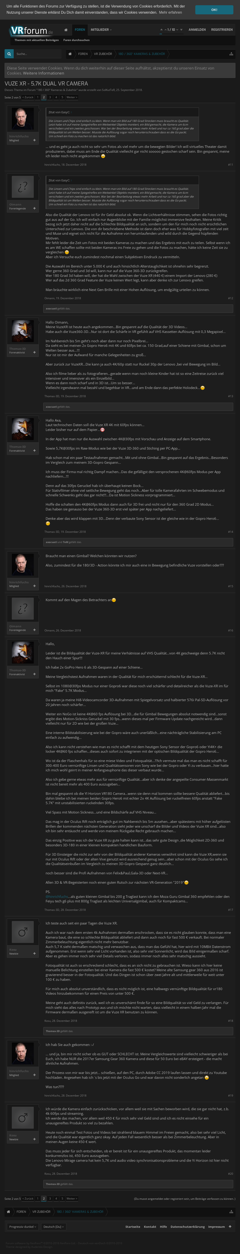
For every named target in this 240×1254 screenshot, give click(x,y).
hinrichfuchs (19, 136)
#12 (230, 298)
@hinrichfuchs (57, 896)
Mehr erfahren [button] (170, 12)
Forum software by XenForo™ (41, 1251)
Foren (84, 30)
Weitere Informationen (43, 73)
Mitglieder (104, 30)
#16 (230, 630)
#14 (230, 531)
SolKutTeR (108, 90)
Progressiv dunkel (21, 1235)
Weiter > (72, 97)
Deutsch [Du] (52, 1235)
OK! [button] (214, 10)
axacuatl (51, 308)
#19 (230, 1095)
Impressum (216, 1235)
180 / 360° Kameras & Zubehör (57, 90)
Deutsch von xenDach (100, 1251)
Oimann (15, 204)
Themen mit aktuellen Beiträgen (92, 40)
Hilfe (163, 1235)
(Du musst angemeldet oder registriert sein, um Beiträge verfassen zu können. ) (184, 1199)
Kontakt (150, 1235)
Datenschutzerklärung (188, 1235)
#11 (230, 164)
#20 (230, 1173)
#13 (230, 396)
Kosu (13, 950)
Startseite (132, 1235)
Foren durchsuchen (132, 40)
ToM (65, 542)
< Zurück (27, 97)
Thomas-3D (17, 348)
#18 (230, 1020)
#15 (230, 586)
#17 (230, 910)
